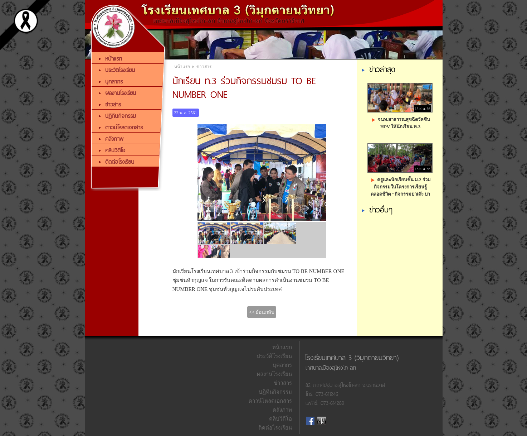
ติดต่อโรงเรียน (275, 428)
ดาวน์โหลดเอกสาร (270, 401)
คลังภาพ (282, 410)
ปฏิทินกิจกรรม (275, 392)
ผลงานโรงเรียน (274, 374)
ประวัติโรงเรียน (274, 356)
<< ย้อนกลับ (261, 312)
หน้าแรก (182, 66)
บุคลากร (282, 365)
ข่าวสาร (203, 66)
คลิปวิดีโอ (280, 419)
